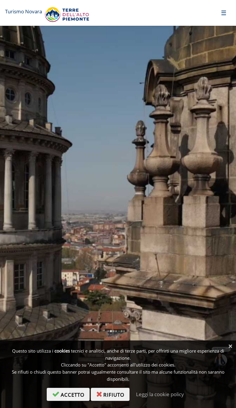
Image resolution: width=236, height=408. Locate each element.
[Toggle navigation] (224, 12)
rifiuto (113, 393)
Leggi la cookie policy (160, 394)
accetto (71, 393)
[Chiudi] (230, 346)
